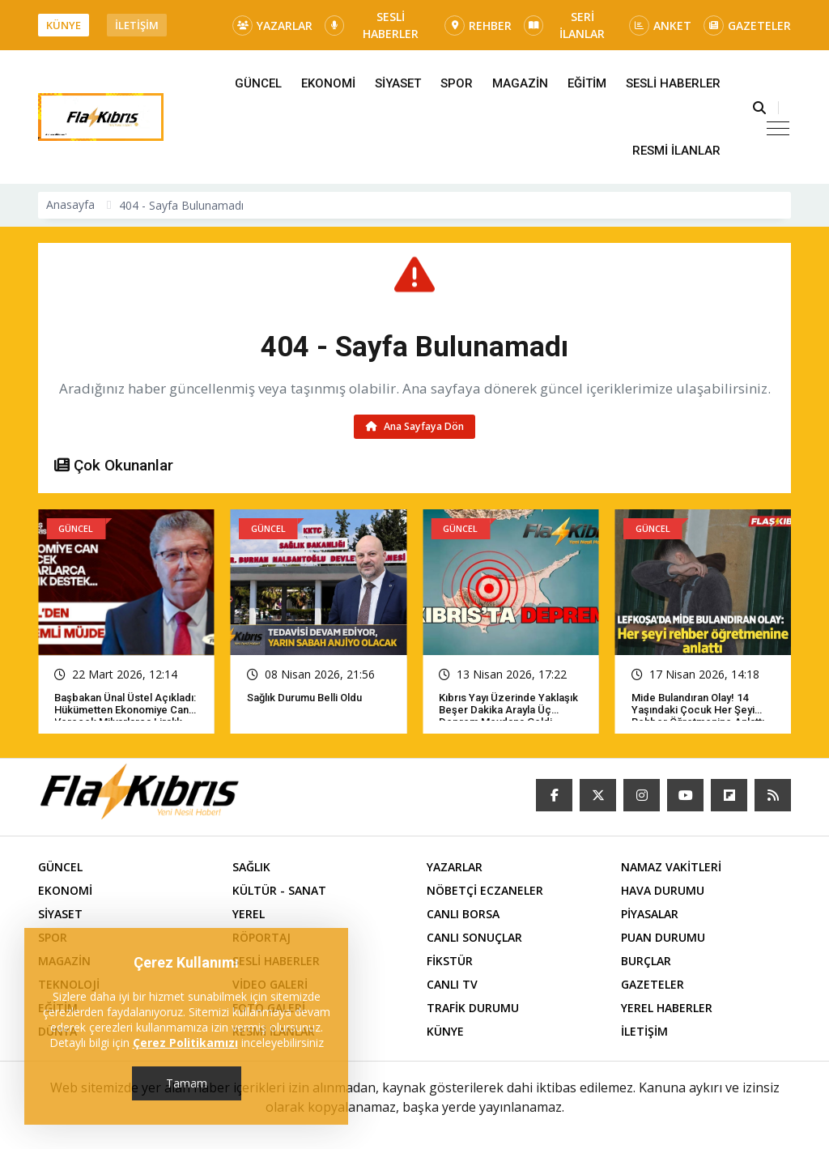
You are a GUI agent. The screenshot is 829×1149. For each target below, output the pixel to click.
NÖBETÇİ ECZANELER (485, 890)
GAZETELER (747, 25)
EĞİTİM (587, 83)
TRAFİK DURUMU (473, 1007)
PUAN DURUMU (663, 937)
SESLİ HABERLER (372, 25)
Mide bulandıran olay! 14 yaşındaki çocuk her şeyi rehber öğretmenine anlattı (697, 710)
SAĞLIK (251, 867)
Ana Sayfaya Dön (415, 426)
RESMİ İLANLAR (676, 150)
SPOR (456, 83)
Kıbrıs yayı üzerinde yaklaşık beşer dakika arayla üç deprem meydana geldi (508, 710)
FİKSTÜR (450, 960)
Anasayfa (70, 204)
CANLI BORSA (463, 913)
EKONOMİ (328, 83)
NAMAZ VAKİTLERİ (671, 867)
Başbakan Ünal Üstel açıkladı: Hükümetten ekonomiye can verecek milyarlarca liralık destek (125, 716)
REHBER (478, 25)
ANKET (660, 25)
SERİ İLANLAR (564, 25)
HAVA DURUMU (662, 890)
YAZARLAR (272, 25)
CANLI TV (452, 984)
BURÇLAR (646, 960)
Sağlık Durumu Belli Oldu (304, 698)
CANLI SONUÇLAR (474, 937)
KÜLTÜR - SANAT (279, 890)
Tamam (186, 1083)
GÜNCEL (258, 83)
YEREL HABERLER (666, 1007)
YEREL (248, 913)
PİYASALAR (649, 913)
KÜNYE (63, 25)
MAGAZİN (520, 83)
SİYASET (398, 83)
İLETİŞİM (137, 25)
